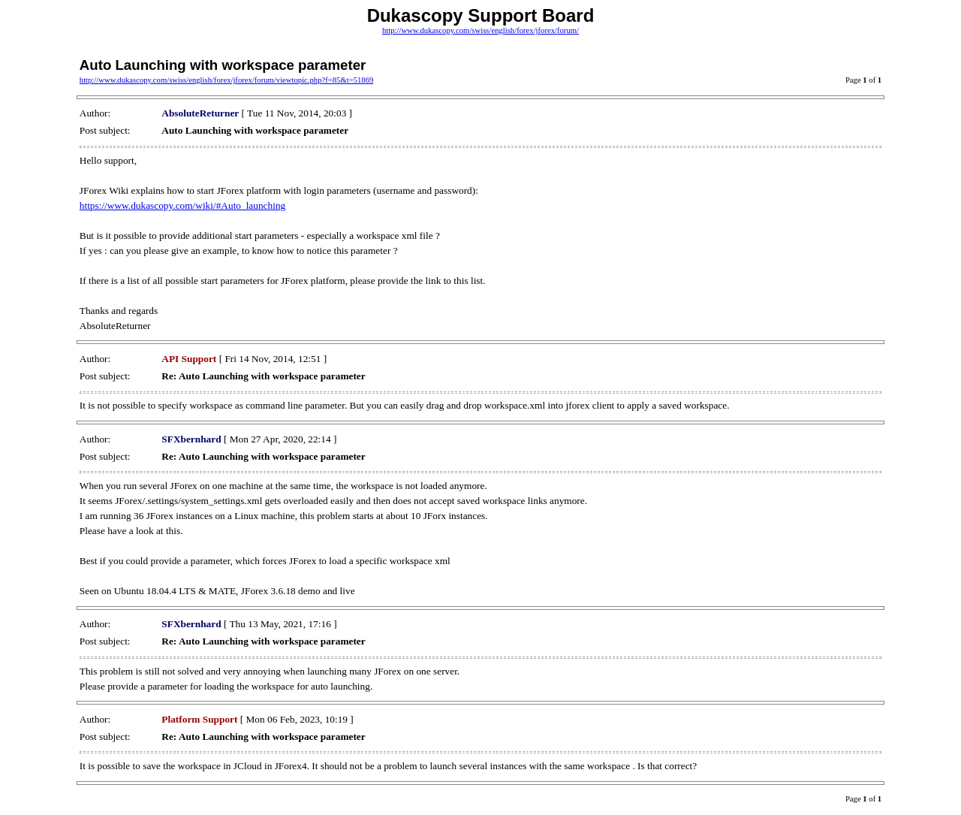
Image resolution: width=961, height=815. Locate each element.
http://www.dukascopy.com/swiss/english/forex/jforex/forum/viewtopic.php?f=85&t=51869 (227, 80)
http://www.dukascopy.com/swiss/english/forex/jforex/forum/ (480, 30)
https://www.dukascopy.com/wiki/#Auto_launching (182, 205)
